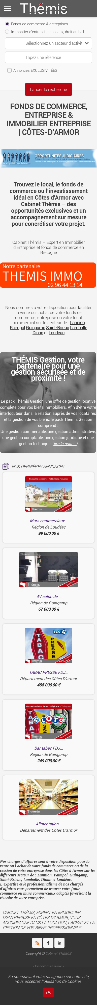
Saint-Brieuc (57, 327)
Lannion (77, 322)
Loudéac (56, 332)
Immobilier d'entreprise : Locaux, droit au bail (47, 32)
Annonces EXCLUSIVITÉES (35, 70)
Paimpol (17, 327)
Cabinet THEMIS (58, 953)
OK (48, 992)
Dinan (38, 332)
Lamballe (78, 327)
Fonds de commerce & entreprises (39, 24)
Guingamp (35, 327)
